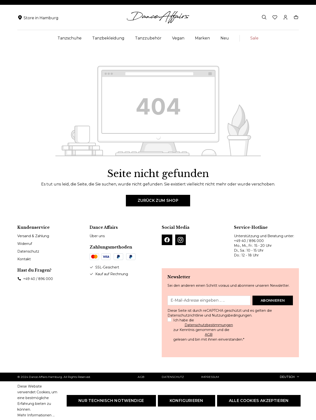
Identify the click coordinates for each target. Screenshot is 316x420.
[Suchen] (264, 17)
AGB (209, 334)
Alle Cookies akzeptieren (259, 400)
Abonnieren (273, 300)
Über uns (97, 236)
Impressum (210, 377)
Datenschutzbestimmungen (209, 325)
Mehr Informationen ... (36, 415)
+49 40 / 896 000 (38, 279)
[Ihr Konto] (285, 17)
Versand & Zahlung (33, 236)
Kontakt (24, 259)
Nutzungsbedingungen (232, 315)
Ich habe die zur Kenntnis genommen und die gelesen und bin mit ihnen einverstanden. (208, 330)
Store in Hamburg (41, 18)
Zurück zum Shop (158, 200)
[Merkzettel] (275, 17)
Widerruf (24, 244)
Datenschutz (28, 251)
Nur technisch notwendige (111, 400)
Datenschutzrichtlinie (185, 315)
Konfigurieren (186, 400)
